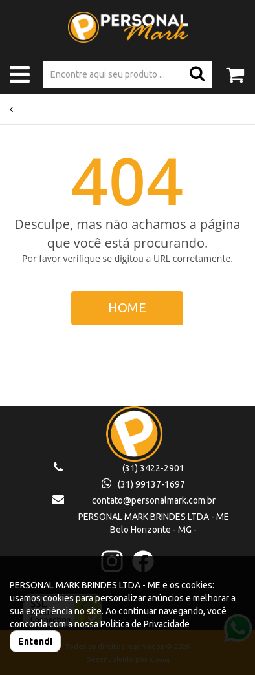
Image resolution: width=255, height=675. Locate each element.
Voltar (24, 109)
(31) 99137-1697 (143, 484)
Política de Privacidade (145, 624)
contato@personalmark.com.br (154, 500)
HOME (127, 307)
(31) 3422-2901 (153, 468)
